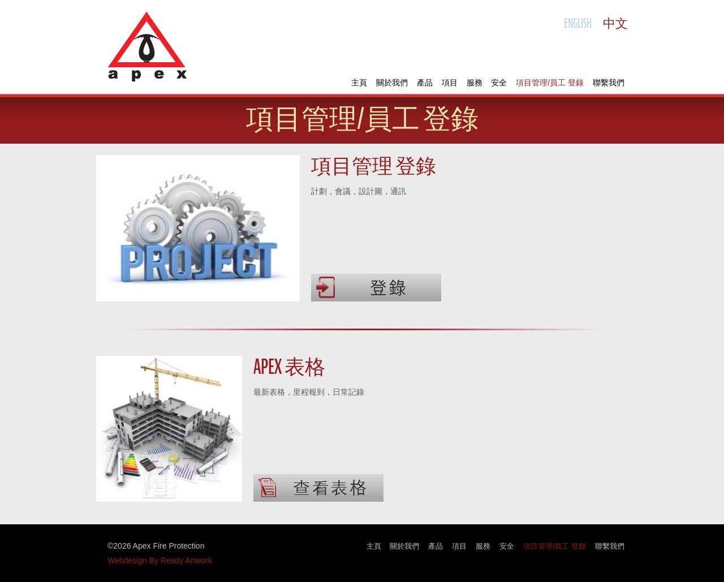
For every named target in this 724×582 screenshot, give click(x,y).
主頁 (359, 82)
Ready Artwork (186, 560)
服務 (474, 82)
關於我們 (392, 82)
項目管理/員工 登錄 (550, 82)
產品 (425, 82)
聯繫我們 (608, 82)
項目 (450, 82)
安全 (499, 82)
